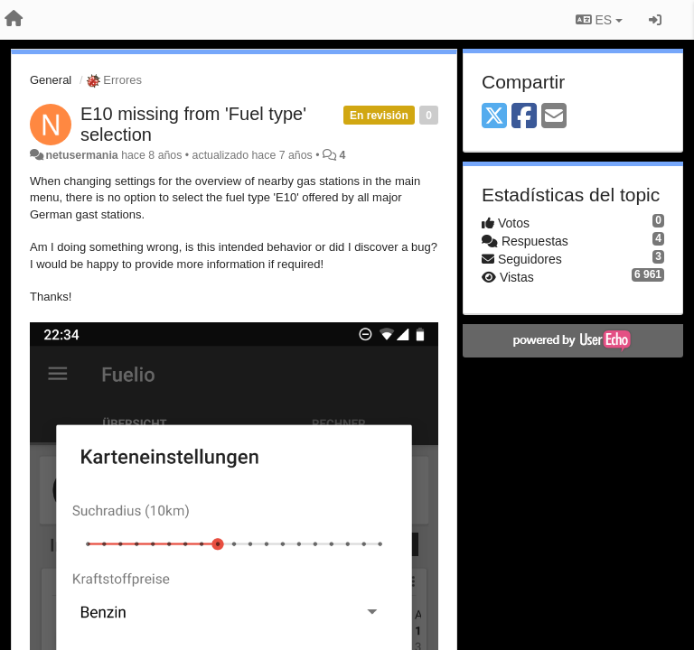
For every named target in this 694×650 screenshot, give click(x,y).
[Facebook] (524, 117)
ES (599, 20)
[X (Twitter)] (494, 117)
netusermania (81, 155)
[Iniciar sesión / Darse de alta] (655, 20)
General (50, 80)
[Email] (554, 117)
